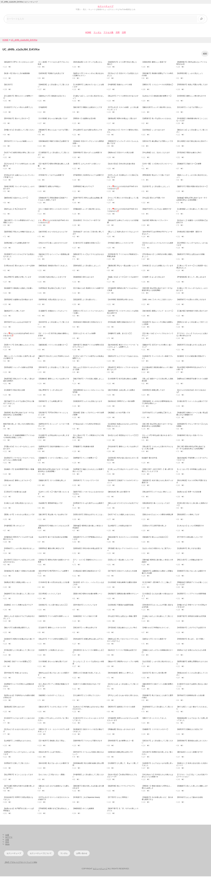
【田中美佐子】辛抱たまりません (15, 673)
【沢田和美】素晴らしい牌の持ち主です (191, 96)
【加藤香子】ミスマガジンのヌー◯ (155, 730)
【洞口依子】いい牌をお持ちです (85, 628)
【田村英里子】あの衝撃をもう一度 (120, 741)
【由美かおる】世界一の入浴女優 (188, 492)
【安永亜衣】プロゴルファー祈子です (87, 221)
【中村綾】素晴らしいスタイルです (120, 243)
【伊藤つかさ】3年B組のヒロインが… (156, 628)
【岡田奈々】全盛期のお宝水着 (84, 119)
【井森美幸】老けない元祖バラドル (189, 436)
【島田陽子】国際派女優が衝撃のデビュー (122, 594)
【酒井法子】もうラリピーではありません (122, 357)
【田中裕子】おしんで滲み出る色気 (189, 798)
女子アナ (9, 838)
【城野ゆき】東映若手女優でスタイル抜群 (192, 379)
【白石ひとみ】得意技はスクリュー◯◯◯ (122, 436)
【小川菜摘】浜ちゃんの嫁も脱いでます (53, 119)
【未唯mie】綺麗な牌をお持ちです (120, 752)
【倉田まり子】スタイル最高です (154, 639)
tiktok (7, 845)
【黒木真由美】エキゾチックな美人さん (87, 63)
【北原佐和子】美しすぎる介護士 (188, 549)
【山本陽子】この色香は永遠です (119, 526)
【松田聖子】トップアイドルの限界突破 (191, 594)
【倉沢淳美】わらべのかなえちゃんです (53, 232)
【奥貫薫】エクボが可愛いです (118, 413)
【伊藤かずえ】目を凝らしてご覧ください (19, 130)
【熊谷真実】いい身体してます (187, 515)
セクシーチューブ (105, 6)
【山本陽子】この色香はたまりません (17, 741)
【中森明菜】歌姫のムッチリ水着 (119, 85)
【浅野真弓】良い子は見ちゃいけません (156, 119)
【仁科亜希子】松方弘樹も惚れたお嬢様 (122, 379)
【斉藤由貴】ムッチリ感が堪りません (87, 210)
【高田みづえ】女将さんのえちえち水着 (191, 651)
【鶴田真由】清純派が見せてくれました (53, 266)
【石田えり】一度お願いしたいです (120, 560)
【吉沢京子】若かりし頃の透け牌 (154, 673)
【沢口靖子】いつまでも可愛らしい (189, 108)
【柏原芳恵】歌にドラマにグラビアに (121, 786)
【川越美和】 (43, 108)
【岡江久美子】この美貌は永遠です (189, 560)
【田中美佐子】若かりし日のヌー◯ (16, 119)
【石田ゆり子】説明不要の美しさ (154, 526)
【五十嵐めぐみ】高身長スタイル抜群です (88, 289)
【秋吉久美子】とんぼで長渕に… (50, 752)
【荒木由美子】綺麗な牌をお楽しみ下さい (88, 639)
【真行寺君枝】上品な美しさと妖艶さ (121, 390)
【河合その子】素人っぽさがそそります (53, 243)
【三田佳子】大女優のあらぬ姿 (14, 492)
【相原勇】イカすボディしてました (51, 696)
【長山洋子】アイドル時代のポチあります (122, 96)
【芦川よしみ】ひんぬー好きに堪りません (122, 696)
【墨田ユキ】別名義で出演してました (87, 673)
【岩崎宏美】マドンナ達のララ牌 (85, 617)
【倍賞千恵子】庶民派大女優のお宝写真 (191, 617)
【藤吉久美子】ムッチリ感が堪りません (156, 108)
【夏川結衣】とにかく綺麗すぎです (189, 752)
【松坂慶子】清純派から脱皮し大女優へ (18, 289)
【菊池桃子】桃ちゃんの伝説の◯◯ (155, 538)
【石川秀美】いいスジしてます (49, 594)
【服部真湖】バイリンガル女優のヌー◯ (53, 345)
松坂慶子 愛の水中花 (149, 458)
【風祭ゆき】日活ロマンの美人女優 (120, 153)
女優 (7, 836)
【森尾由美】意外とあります (14, 707)
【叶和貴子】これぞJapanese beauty (86, 798)
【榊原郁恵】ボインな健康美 (83, 809)
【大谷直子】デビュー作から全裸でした (18, 108)
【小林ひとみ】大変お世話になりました (18, 504)
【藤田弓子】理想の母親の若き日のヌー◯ (192, 187)
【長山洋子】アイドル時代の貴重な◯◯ (53, 639)
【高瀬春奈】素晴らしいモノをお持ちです (53, 379)
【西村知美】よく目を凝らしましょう (87, 266)
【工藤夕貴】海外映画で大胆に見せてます (192, 311)
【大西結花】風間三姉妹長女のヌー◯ (87, 571)
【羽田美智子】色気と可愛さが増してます (192, 85)
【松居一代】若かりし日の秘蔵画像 (16, 74)
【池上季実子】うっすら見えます (50, 390)
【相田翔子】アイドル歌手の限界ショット (53, 617)
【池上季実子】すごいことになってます (18, 775)
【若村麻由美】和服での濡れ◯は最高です (53, 142)
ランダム (97, 33)
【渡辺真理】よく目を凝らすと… (85, 300)
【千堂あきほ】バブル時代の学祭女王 (87, 424)
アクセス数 (108, 33)
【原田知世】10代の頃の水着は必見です (87, 549)
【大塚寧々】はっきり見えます (153, 277)
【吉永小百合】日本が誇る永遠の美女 (121, 164)
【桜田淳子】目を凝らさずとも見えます (191, 345)
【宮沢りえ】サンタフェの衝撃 (84, 334)
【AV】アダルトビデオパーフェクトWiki (20, 863)
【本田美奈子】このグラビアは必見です (191, 628)
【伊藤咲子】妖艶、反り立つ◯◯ (119, 334)
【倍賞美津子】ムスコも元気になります (87, 402)
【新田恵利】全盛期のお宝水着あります (18, 300)
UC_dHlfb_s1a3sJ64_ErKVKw (24, 40)
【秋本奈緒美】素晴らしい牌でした (120, 673)
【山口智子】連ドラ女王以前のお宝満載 (53, 538)
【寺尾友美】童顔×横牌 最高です (189, 232)
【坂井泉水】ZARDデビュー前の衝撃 (121, 402)
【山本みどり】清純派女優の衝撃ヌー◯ (156, 96)
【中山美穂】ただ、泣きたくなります (156, 153)
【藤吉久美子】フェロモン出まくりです (53, 707)
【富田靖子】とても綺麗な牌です (50, 402)
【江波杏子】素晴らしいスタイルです (52, 628)
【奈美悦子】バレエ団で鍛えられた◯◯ (53, 605)
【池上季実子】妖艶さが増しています (17, 277)
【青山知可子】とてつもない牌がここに (156, 492)
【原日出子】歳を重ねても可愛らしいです (157, 142)
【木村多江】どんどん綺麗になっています (157, 266)
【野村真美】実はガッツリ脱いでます (156, 176)
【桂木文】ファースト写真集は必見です (122, 651)
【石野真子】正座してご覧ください (16, 764)
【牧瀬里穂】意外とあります (83, 277)
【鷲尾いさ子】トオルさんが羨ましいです (19, 515)
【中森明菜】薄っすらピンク (14, 526)
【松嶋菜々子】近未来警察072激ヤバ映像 (18, 470)
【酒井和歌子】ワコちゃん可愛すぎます (87, 741)
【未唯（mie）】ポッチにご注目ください (157, 300)
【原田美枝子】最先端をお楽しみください (192, 741)
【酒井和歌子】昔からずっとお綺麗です (87, 153)
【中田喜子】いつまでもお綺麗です (51, 176)
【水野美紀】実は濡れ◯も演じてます (52, 289)
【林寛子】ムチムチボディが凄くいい (87, 164)
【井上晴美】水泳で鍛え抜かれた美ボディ (192, 142)
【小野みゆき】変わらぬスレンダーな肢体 (19, 266)
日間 (124, 33)
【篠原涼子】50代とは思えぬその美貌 (190, 255)
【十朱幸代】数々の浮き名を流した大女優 (53, 583)
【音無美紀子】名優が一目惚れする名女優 (19, 571)
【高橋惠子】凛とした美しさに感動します (192, 786)
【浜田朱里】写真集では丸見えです (51, 74)
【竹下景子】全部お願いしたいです (189, 538)
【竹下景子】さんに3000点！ (118, 798)
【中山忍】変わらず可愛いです (153, 198)
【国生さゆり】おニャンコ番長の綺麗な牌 (157, 515)
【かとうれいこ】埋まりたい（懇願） (52, 775)
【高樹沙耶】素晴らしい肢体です (154, 63)
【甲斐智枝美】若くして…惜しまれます (191, 277)
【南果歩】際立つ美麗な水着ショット (17, 583)
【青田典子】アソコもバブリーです (86, 481)
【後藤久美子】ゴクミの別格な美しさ (52, 481)
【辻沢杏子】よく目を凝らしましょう (156, 187)
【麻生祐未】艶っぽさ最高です (118, 492)
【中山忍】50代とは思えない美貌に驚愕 (122, 617)
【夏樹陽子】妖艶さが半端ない (49, 187)
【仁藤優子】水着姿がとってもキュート (53, 311)
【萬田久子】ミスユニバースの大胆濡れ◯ (157, 85)
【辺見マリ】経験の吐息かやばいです (87, 685)
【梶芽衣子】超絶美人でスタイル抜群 (121, 707)
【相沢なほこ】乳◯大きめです (14, 210)
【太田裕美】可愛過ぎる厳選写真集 (120, 605)
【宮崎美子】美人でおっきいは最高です (191, 571)
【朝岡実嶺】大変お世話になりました (52, 300)
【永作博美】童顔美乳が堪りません (120, 300)
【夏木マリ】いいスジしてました (154, 718)
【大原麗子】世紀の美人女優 (14, 390)
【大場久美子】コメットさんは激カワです (192, 402)
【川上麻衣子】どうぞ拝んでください (87, 696)
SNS (7, 843)
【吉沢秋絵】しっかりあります (153, 130)
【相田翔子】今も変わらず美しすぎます (191, 300)
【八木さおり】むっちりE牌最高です (190, 526)
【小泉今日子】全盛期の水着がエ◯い (87, 243)
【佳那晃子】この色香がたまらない (51, 651)
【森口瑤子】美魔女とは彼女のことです (87, 108)
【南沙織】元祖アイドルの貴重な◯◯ (17, 662)
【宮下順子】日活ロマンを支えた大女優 (122, 571)
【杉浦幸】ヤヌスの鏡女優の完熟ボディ (191, 357)
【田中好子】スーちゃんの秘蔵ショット (18, 142)
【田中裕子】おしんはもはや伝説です (17, 323)
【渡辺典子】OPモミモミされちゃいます (18, 63)
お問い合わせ (81, 854)
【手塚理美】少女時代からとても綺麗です (88, 176)
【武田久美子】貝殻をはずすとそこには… (88, 515)
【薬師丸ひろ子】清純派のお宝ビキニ (52, 96)
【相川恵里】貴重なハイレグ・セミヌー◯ (157, 311)
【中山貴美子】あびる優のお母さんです (87, 130)
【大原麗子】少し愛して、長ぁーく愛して (122, 764)
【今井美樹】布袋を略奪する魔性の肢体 (122, 583)
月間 (118, 33)
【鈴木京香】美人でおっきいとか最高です (53, 764)
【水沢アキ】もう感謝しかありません (121, 515)
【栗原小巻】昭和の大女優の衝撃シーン (87, 594)
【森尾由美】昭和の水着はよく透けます (122, 119)
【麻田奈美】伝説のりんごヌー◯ (15, 198)
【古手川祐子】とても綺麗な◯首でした (156, 413)
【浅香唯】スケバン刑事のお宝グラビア (18, 605)
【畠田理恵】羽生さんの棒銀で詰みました (19, 232)
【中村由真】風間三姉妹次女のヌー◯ (121, 323)
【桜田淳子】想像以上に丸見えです (189, 730)
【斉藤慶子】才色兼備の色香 (83, 447)
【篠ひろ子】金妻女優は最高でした (16, 628)
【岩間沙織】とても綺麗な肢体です (16, 243)
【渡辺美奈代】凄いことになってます (156, 504)
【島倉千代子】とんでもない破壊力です (156, 210)
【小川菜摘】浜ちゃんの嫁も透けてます (53, 662)
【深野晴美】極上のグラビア (83, 187)
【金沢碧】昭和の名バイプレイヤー (155, 221)
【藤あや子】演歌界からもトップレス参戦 (122, 662)
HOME (88, 33)
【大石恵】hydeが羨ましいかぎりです (52, 277)
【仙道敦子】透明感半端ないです (50, 504)
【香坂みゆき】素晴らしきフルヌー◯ (17, 481)
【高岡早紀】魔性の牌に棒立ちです (51, 549)
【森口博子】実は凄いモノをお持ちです (53, 515)
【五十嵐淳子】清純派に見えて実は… (52, 741)
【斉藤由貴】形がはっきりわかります (121, 730)
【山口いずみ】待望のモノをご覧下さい (156, 549)
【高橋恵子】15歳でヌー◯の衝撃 (188, 164)
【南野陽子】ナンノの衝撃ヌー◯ (85, 458)
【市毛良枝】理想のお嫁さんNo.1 (188, 153)
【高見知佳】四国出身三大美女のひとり (87, 323)
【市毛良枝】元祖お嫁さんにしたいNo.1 (122, 628)
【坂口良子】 (8, 85)
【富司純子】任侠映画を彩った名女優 (190, 696)
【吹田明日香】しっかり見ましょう (189, 74)
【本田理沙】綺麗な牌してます (153, 390)
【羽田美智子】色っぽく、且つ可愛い (190, 639)
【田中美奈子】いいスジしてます (85, 605)
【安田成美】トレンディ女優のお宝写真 (18, 368)
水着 (7, 840)
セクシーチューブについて (41, 854)
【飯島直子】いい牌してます (14, 311)
